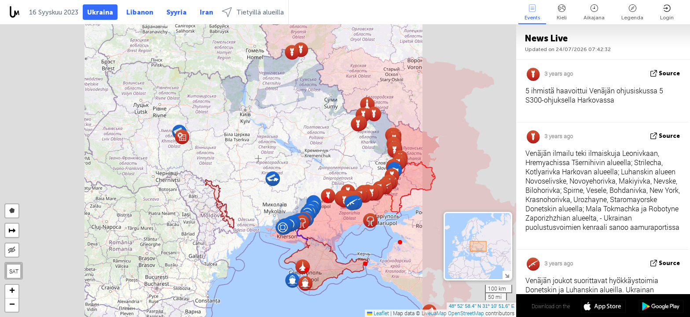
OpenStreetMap (466, 313)
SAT (13, 271)
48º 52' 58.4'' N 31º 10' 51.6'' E (481, 306)
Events (532, 12)
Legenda (632, 12)
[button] (326, 199)
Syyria (176, 12)
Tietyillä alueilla (253, 12)
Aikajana (594, 12)
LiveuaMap (434, 313)
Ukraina (100, 12)
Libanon (139, 12)
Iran (206, 12)
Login (667, 12)
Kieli (562, 12)
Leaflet (378, 313)
